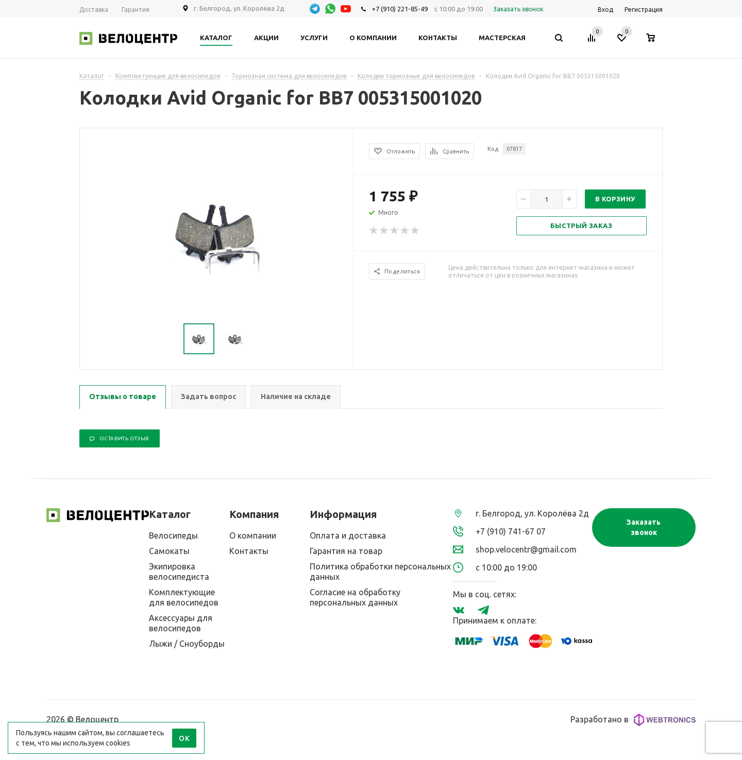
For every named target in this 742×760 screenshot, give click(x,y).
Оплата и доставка (348, 535)
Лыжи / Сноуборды (187, 643)
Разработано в (633, 720)
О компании (252, 535)
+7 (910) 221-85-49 (400, 8)
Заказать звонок (644, 527)
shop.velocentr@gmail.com (526, 549)
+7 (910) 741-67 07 (511, 531)
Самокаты (169, 551)
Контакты (248, 551)
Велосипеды (173, 535)
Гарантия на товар (346, 551)
